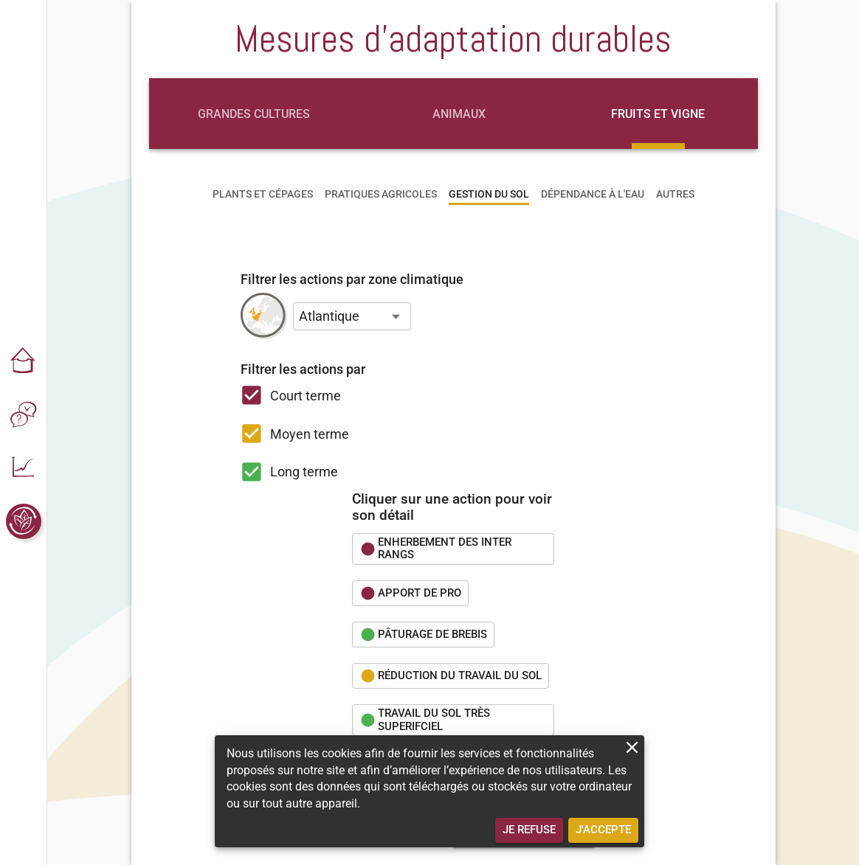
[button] (23, 362)
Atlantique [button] (329, 316)
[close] (632, 747)
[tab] (254, 113)
